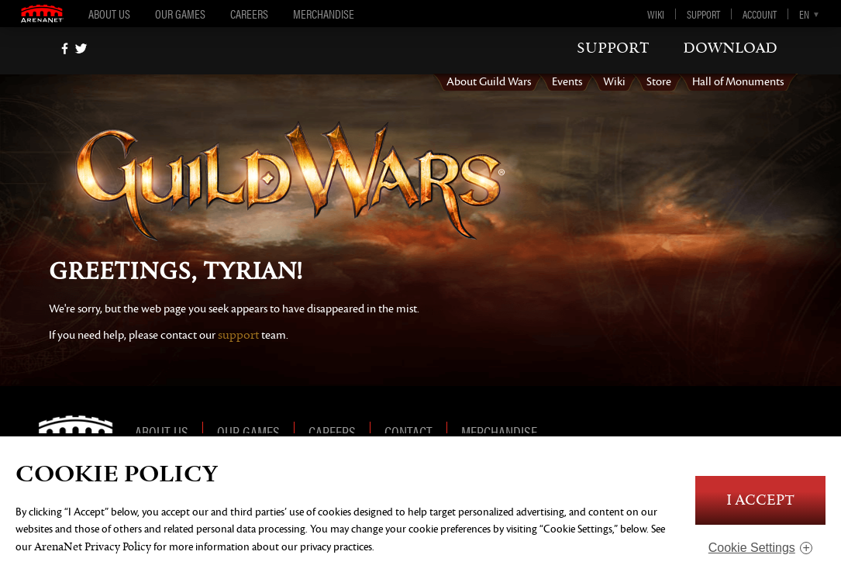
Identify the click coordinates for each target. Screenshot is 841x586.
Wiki (655, 14)
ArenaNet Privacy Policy (92, 546)
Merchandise (323, 13)
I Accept (760, 500)
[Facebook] (64, 48)
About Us (109, 13)
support (613, 48)
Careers (249, 13)
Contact (408, 431)
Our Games (180, 13)
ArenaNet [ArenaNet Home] (82, 430)
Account (760, 14)
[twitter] (81, 48)
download (730, 48)
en (804, 14)
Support (703, 14)
